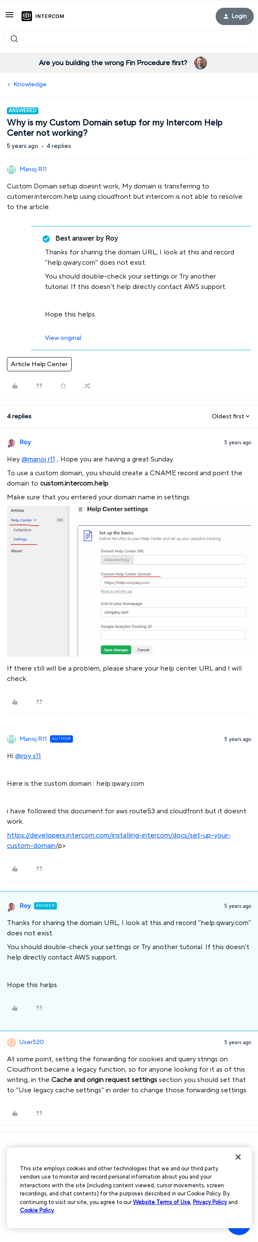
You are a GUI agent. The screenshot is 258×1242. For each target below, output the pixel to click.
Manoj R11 (33, 169)
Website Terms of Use (161, 1202)
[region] (129, 1188)
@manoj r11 (38, 459)
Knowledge (30, 84)
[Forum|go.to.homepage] (43, 16)
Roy (25, 442)
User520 (31, 1042)
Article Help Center (39, 364)
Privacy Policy (210, 1202)
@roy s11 (28, 756)
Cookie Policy (37, 1210)
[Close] (238, 1157)
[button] (9, 18)
